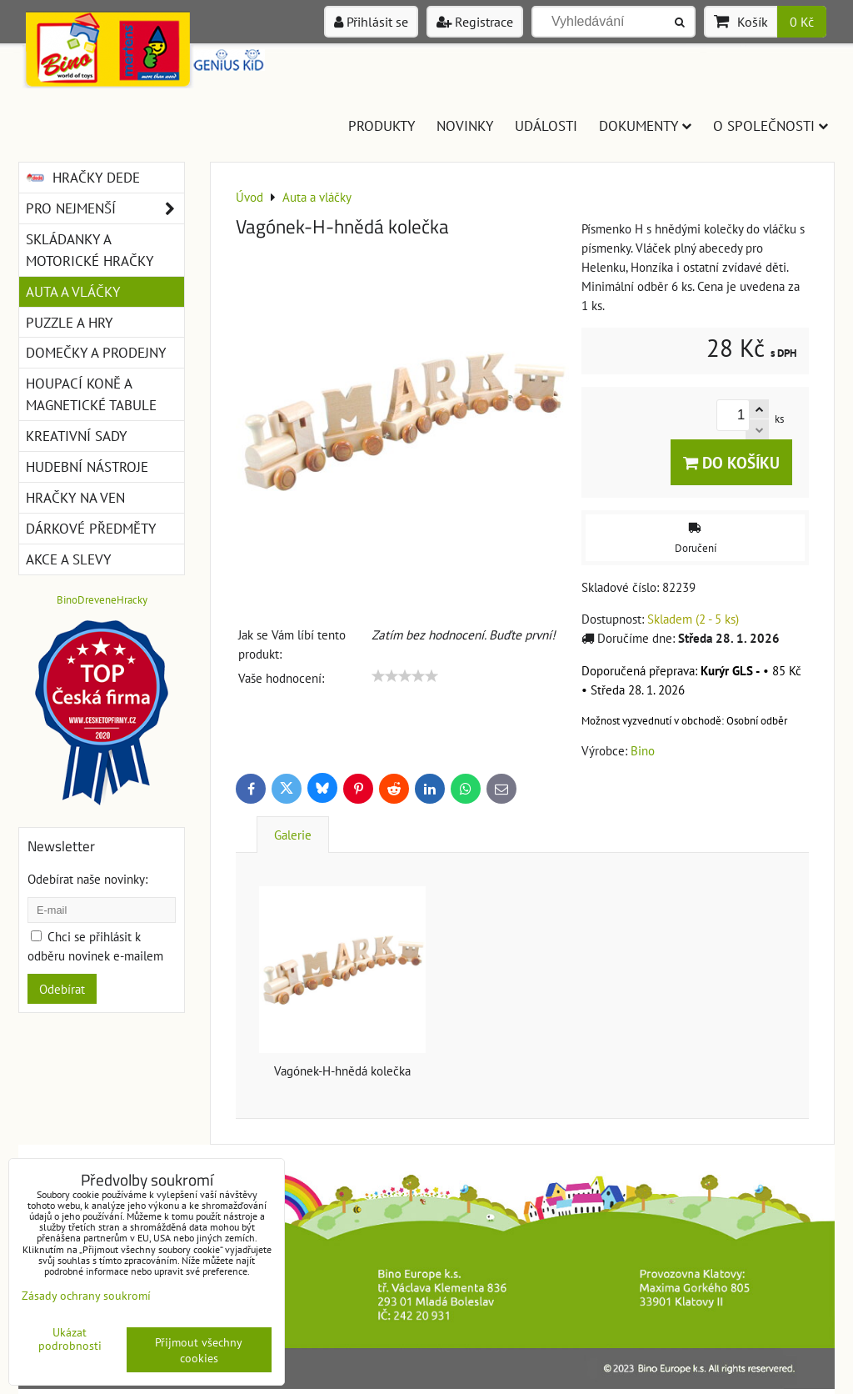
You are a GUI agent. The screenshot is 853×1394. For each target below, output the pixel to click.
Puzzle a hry (69, 322)
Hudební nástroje (87, 466)
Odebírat (62, 988)
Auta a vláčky (73, 291)
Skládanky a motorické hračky (89, 249)
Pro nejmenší (105, 208)
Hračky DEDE (83, 177)
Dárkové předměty (91, 528)
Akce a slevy (68, 559)
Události (546, 125)
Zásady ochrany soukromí (86, 1295)
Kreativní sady (76, 435)
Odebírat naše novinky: (87, 878)
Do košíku (731, 462)
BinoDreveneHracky (102, 600)
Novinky (464, 125)
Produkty (381, 125)
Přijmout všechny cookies (198, 1350)
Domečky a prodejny (96, 352)
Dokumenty (645, 125)
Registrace (474, 21)
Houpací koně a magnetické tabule (91, 394)
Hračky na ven (75, 497)
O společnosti (770, 125)
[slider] (405, 676)
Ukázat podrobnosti (70, 1339)
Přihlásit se (371, 21)
